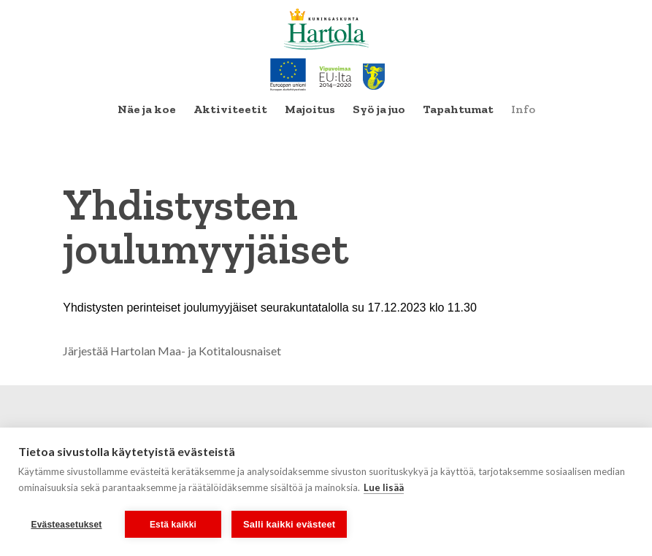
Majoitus (310, 109)
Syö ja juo (379, 109)
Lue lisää (384, 487)
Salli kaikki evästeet (289, 524)
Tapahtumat (458, 109)
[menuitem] (147, 109)
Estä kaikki (173, 525)
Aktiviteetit (230, 109)
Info (523, 109)
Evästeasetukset (66, 525)
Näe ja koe (147, 109)
